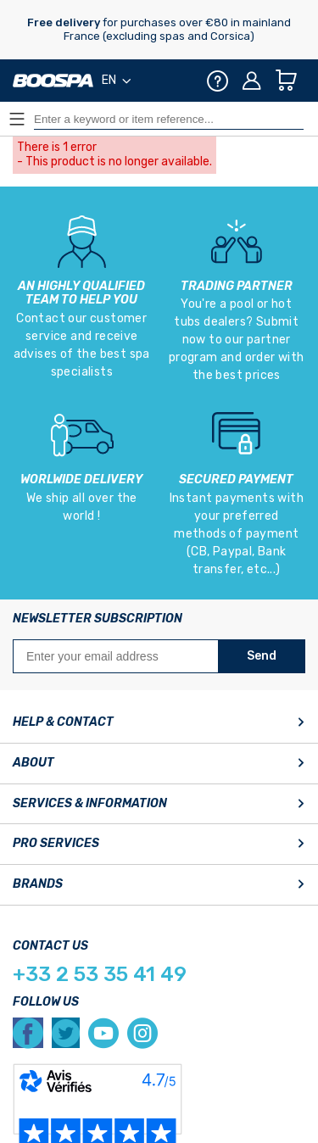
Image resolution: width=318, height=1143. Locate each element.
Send (261, 656)
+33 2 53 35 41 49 (100, 974)
